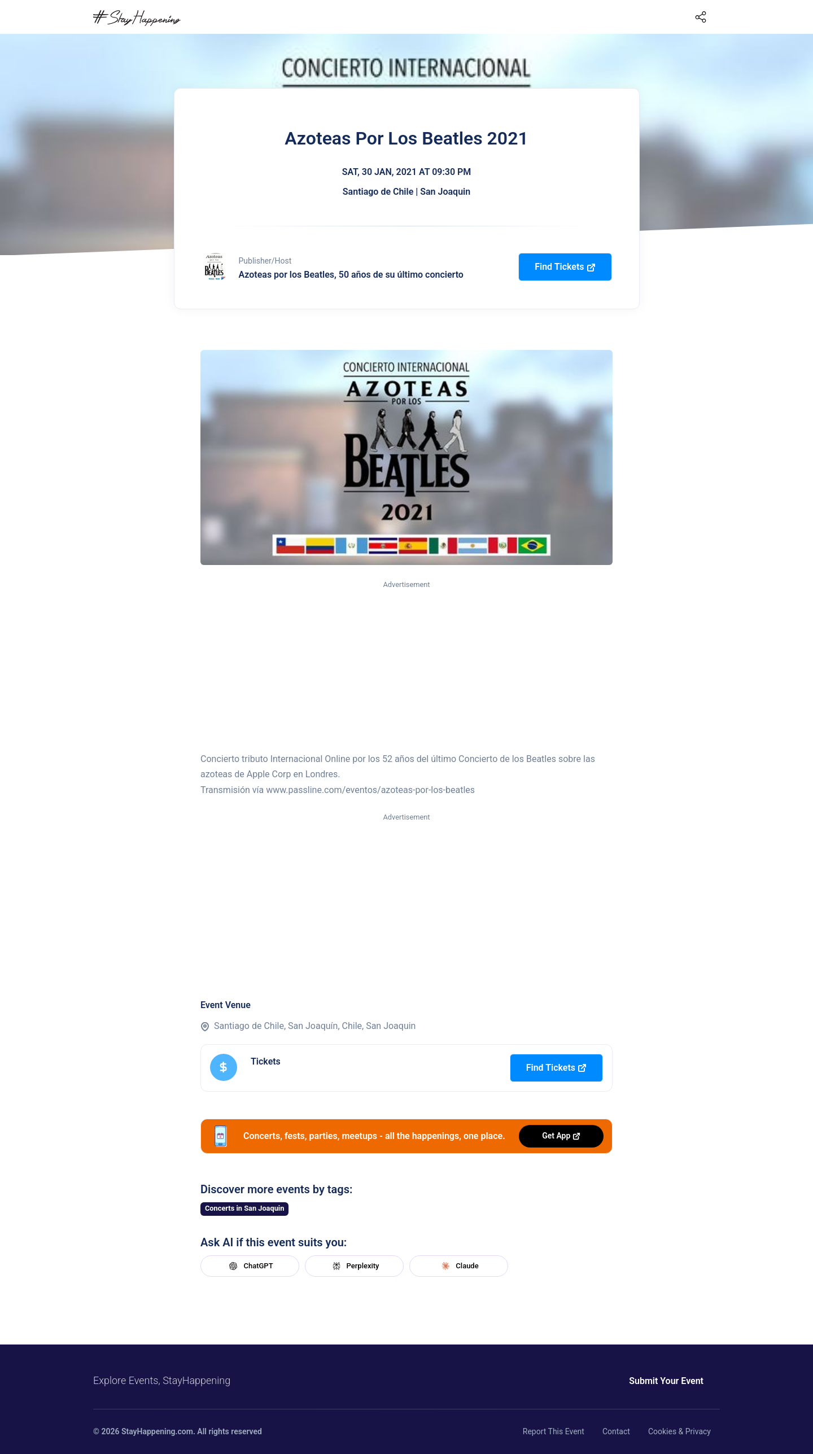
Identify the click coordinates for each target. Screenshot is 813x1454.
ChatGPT (249, 1266)
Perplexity (354, 1266)
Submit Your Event (666, 1381)
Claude (458, 1266)
